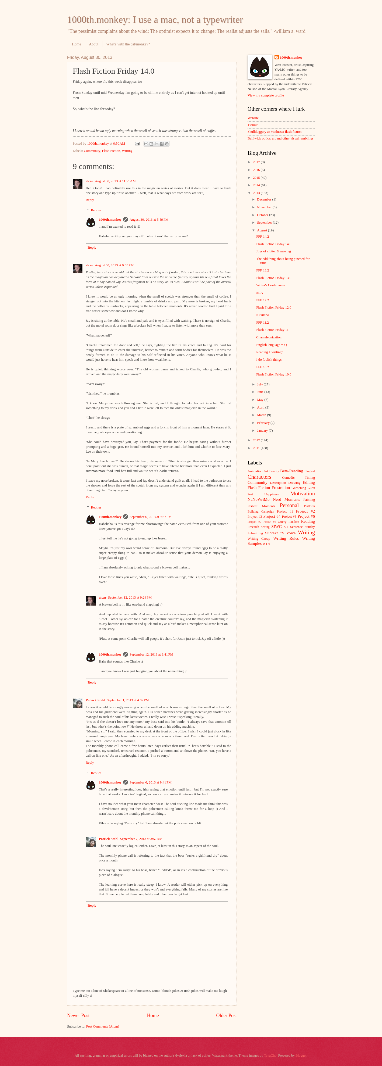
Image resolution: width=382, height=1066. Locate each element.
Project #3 (255, 516)
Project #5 (289, 516)
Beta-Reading (291, 470)
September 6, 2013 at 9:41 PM (151, 782)
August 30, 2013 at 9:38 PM (114, 265)
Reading (308, 521)
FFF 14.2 (262, 236)
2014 (257, 185)
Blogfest (309, 471)
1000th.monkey (110, 219)
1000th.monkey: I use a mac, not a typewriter (155, 19)
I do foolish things (269, 360)
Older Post (226, 1015)
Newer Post (78, 1015)
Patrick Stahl (95, 700)
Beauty (274, 471)
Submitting (255, 533)
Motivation (302, 493)
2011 (257, 448)
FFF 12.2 (262, 300)
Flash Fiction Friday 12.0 (273, 307)
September (265, 222)
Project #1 (285, 511)
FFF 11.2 (262, 322)
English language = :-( (271, 345)
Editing (309, 482)
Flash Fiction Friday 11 (272, 330)
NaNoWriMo (259, 499)
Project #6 (306, 516)
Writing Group (259, 539)
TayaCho (270, 1055)
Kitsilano (262, 315)
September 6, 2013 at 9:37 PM (151, 517)
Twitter (253, 125)
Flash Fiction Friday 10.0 (273, 374)
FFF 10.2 (262, 367)
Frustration (281, 487)
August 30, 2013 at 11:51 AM (115, 181)
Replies (96, 210)
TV (282, 533)
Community (92, 151)
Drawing (294, 483)
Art (265, 471)
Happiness (271, 494)
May (260, 400)
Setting (265, 527)
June (260, 392)
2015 (257, 178)
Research (253, 527)
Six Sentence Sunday (299, 527)
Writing (127, 151)
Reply (90, 200)
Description (278, 483)
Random (294, 522)
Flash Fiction (111, 151)
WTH (266, 544)
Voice (291, 533)
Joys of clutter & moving (273, 251)
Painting (309, 500)
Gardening (298, 488)
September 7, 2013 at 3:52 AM (141, 839)
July (260, 384)
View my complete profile (266, 95)
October (263, 215)
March (262, 415)
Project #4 (271, 516)
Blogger (301, 1055)
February (263, 423)
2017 (257, 162)
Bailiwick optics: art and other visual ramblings (281, 138)
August (262, 230)
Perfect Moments (261, 506)
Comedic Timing (298, 478)
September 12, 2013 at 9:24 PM (130, 597)
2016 (257, 170)
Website (253, 118)
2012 (257, 440)
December (264, 199)
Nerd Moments (286, 499)
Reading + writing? (269, 352)
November (265, 207)
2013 (257, 193)
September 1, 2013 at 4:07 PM (128, 700)
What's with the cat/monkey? (128, 44)
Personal (289, 505)
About (93, 44)
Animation (255, 471)
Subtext (271, 533)
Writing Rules (286, 538)
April (261, 407)
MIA (259, 293)
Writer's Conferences (270, 285)
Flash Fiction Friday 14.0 (273, 244)
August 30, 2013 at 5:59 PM (149, 219)
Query (282, 522)
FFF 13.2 (262, 270)
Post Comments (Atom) (102, 1026)
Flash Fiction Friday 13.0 (273, 278)
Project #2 (305, 511)
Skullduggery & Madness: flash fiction (274, 132)
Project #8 (269, 521)
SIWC (276, 526)
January (263, 430)
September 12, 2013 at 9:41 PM (151, 654)
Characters (259, 477)
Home (76, 44)
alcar (89, 181)
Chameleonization (269, 337)
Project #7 (255, 522)
